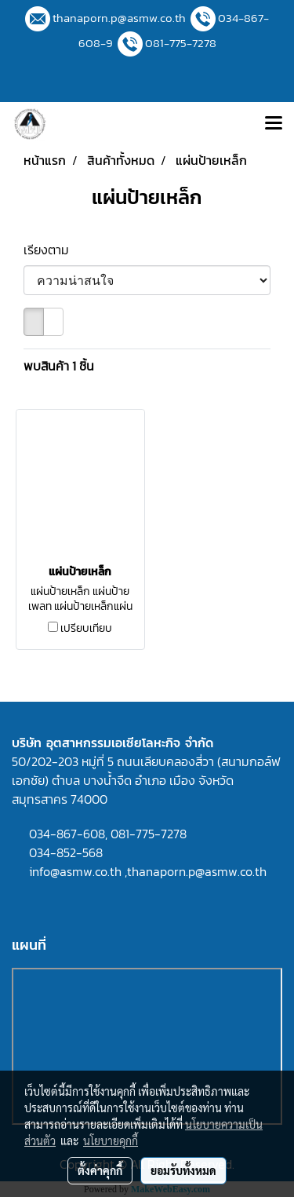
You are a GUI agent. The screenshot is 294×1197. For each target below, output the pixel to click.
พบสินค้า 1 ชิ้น (59, 365)
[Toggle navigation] (273, 124)
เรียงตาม (51, 249)
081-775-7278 (180, 43)
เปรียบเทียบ (86, 629)
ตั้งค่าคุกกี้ (100, 1170)
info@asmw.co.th (75, 871)
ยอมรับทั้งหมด (183, 1170)
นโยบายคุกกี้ (110, 1140)
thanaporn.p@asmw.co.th (119, 18)
